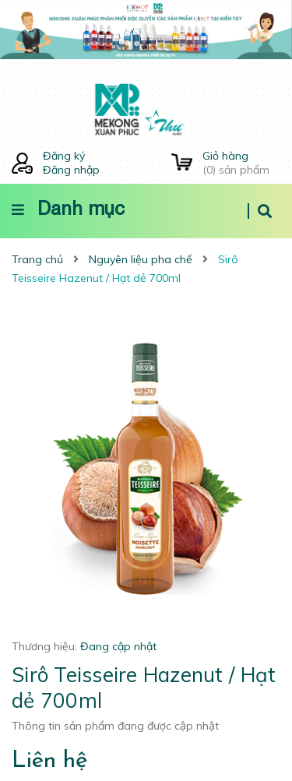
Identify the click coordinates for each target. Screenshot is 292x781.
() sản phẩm (241, 163)
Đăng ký (64, 156)
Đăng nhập (71, 170)
